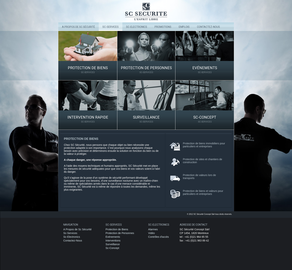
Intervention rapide (87, 119)
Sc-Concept (204, 119)
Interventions (113, 240)
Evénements (204, 70)
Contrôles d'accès (158, 236)
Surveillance (146, 119)
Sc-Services (110, 26)
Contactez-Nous (72, 240)
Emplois (184, 26)
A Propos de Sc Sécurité (78, 26)
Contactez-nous (208, 26)
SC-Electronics (136, 26)
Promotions (163, 26)
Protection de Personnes (146, 70)
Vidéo (151, 233)
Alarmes (153, 229)
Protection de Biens (87, 70)
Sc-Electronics (71, 236)
